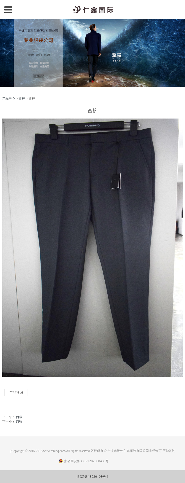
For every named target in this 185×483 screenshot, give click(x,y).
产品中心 (8, 98)
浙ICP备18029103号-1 (92, 476)
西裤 (21, 98)
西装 (19, 417)
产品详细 (16, 392)
